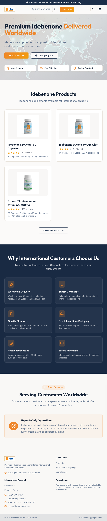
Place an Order (11, 490)
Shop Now (67, 9)
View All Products (53, 230)
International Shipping (66, 467)
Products (60, 463)
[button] (14, 153)
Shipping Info (44, 55)
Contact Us (9, 486)
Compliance (61, 472)
